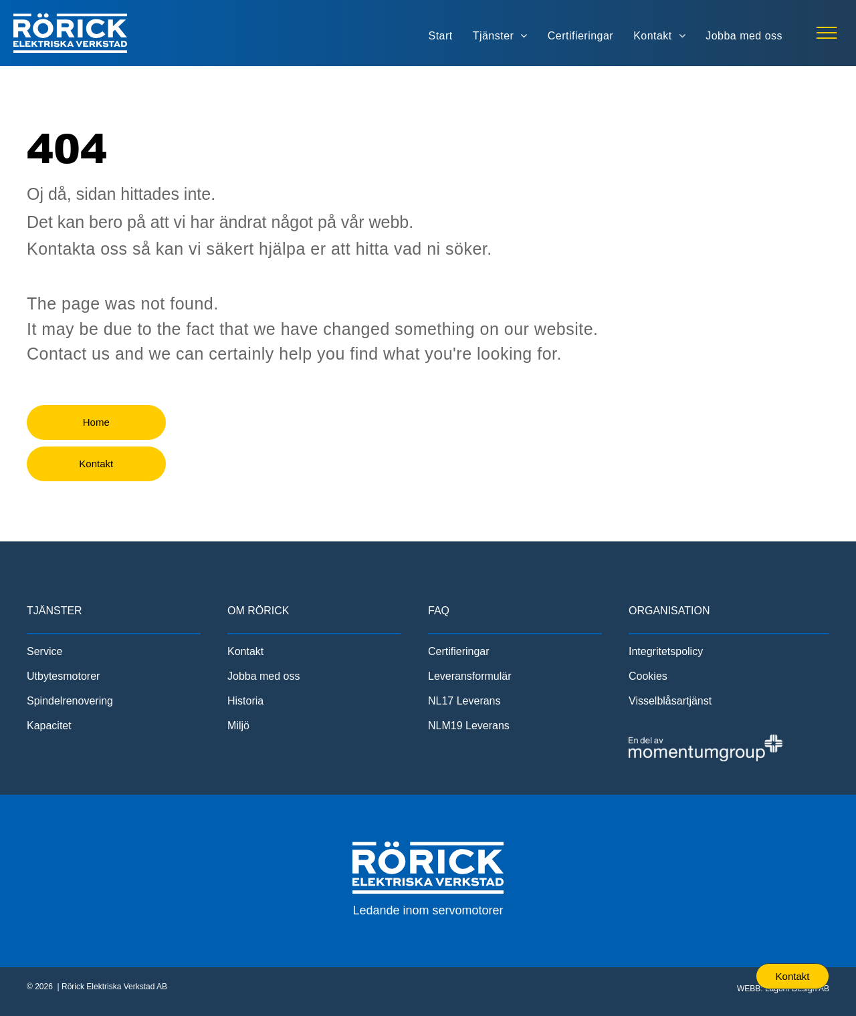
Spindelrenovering (70, 701)
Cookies (648, 676)
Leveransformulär (470, 676)
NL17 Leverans (464, 701)
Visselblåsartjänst (670, 701)
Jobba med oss (263, 676)
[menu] (826, 32)
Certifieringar (459, 651)
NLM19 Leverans (469, 725)
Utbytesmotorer (63, 676)
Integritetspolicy (666, 651)
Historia (245, 701)
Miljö (238, 725)
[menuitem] (441, 36)
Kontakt (245, 651)
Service (44, 651)
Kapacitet (49, 725)
